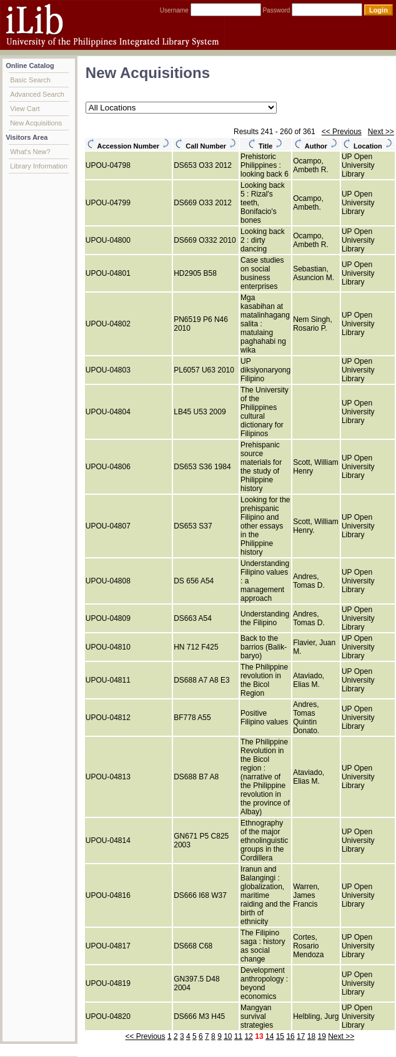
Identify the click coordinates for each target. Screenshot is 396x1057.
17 (301, 1036)
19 (321, 1036)
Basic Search (30, 80)
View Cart (24, 108)
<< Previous (342, 131)
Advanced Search (37, 94)
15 (280, 1036)
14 (269, 1036)
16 (290, 1036)
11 (238, 1036)
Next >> (381, 131)
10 (228, 1036)
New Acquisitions (36, 123)
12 (249, 1036)
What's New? (30, 151)
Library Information (38, 166)
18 (311, 1036)
